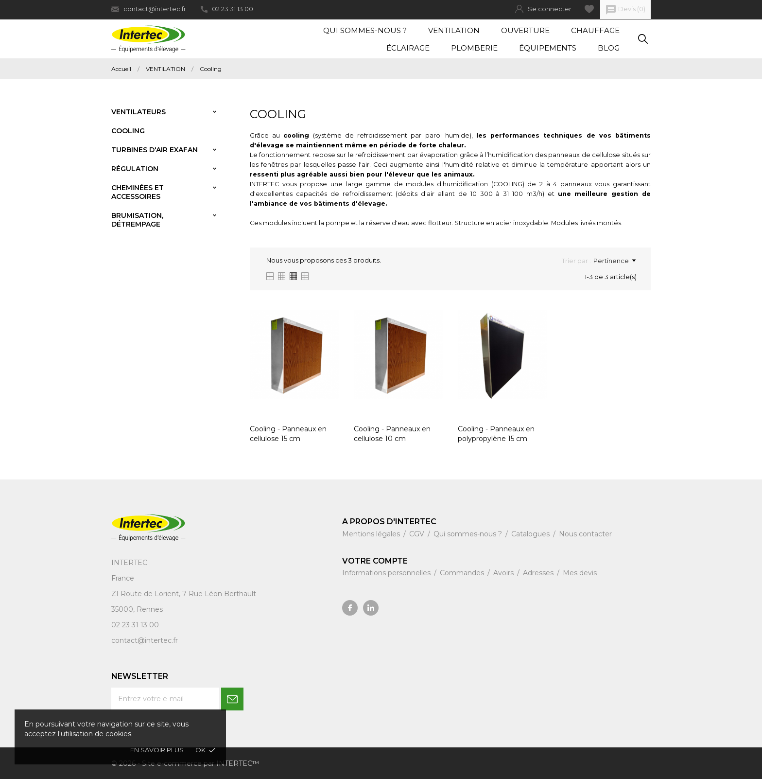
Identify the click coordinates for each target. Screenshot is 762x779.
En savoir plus (157, 750)
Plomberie (474, 48)
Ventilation (454, 30)
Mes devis (580, 572)
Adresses (539, 572)
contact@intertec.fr (148, 9)
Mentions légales (372, 534)
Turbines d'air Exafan (154, 149)
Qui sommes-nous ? (365, 30)
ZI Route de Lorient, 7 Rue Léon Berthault (183, 593)
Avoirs (504, 572)
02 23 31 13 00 (227, 9)
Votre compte (375, 561)
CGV (417, 534)
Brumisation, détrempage (137, 220)
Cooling (128, 130)
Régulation (134, 168)
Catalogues (531, 534)
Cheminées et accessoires (137, 192)
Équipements (547, 48)
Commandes (463, 572)
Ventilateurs (138, 111)
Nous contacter (585, 534)
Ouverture (525, 30)
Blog (609, 48)
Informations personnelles (387, 572)
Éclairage (408, 48)
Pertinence (614, 260)
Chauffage (595, 30)
